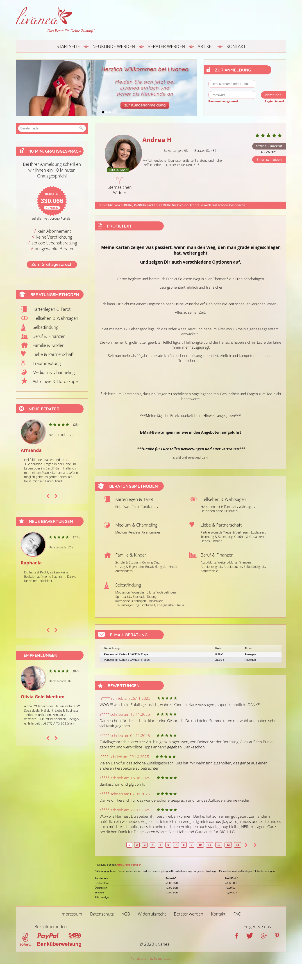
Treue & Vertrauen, (236, 532)
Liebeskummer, (211, 541)
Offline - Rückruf (269, 146)
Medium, (121, 532)
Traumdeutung (47, 363)
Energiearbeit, (166, 605)
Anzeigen (250, 654)
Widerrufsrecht (152, 914)
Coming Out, (151, 562)
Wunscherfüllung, (144, 592)
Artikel (206, 46)
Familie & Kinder (48, 345)
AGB (126, 914)
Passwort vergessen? (223, 101)
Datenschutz (102, 914)
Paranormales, (151, 532)
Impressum (71, 914)
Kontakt (235, 46)
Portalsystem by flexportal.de (151, 958)
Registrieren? (274, 101)
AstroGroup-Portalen (128, 864)
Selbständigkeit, (255, 566)
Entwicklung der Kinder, (161, 566)
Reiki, (180, 605)
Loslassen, (258, 532)
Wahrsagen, (247, 506)
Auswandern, (124, 571)
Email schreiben (269, 159)
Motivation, (123, 592)
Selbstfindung (45, 327)
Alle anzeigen (102, 897)
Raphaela (31, 563)
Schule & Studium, (128, 562)
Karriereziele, (210, 571)
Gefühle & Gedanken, (249, 536)
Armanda (31, 450)
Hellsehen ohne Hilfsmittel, (220, 511)
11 (209, 845)
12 (218, 845)
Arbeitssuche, (233, 566)
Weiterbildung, (228, 562)
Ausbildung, (209, 562)
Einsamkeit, (155, 601)
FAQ (237, 914)
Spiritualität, (123, 596)
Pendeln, (134, 532)
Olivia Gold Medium (43, 697)
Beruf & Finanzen (49, 336)
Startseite (68, 46)
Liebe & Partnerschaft (53, 354)
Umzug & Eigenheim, (129, 566)
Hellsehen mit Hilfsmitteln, (219, 506)
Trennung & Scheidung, (217, 536)
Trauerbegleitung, (127, 605)
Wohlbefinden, (167, 592)
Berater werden (166, 46)
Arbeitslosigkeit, (212, 566)
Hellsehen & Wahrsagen (55, 318)
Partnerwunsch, (212, 532)
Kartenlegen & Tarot (51, 309)
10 (200, 845)
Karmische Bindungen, (131, 601)
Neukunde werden (113, 46)
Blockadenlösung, (145, 596)
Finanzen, (245, 562)
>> (255, 845)
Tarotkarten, (149, 506)
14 (237, 845)
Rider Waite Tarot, (127, 506)
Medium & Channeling (54, 372)
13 (228, 845)
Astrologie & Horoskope (55, 381)
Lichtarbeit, (148, 605)
